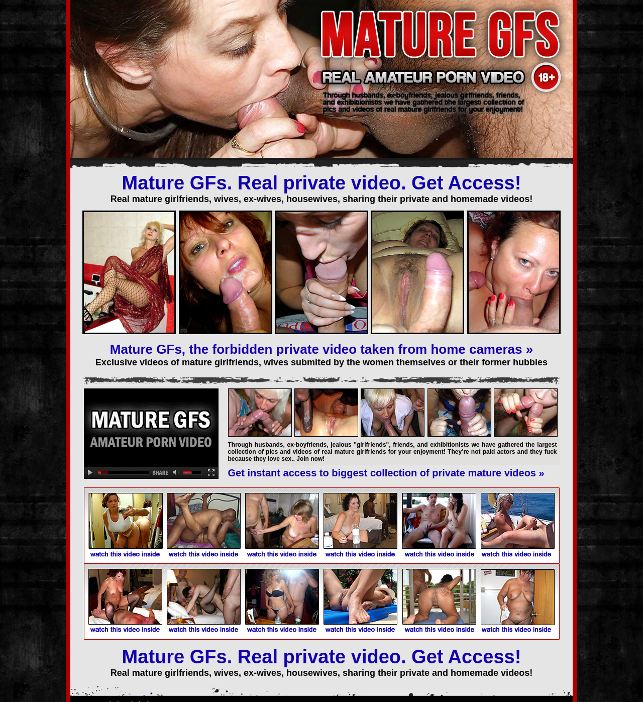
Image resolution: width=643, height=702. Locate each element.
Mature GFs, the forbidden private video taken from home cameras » (321, 349)
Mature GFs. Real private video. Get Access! (321, 182)
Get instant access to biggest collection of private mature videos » (386, 472)
